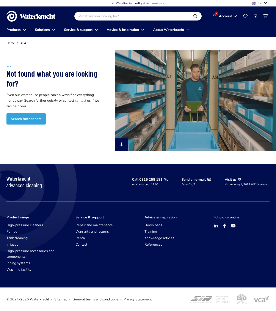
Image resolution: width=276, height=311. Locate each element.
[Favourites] (245, 16)
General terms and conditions (95, 299)
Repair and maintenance (94, 225)
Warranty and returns (92, 231)
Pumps (11, 231)
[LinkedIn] (216, 225)
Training (150, 231)
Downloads (153, 225)
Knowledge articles (159, 238)
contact (81, 100)
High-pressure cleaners (24, 225)
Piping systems (18, 263)
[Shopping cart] (265, 16)
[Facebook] (224, 225)
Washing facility (18, 269)
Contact (81, 244)
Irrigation (13, 244)
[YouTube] (233, 225)
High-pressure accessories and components (30, 254)
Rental (80, 238)
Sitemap (60, 299)
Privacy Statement (138, 299)
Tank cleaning (17, 238)
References (153, 244)
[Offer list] (255, 16)
